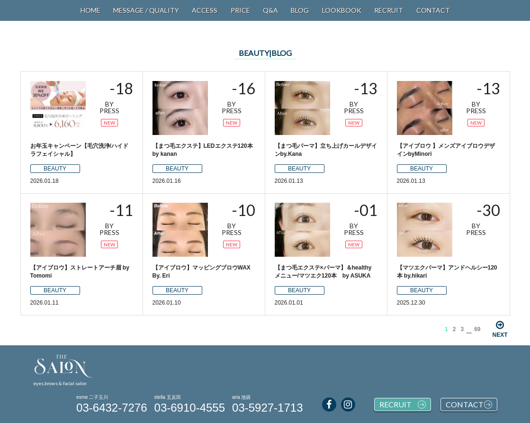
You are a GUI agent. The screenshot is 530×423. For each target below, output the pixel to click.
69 (477, 329)
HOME (90, 10)
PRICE (240, 10)
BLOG (300, 10)
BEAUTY (55, 168)
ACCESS (204, 10)
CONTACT (433, 10)
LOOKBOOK (341, 10)
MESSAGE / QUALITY (146, 10)
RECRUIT (388, 10)
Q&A (270, 10)
